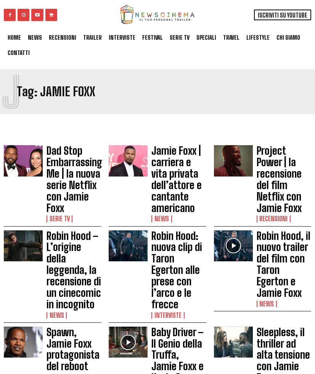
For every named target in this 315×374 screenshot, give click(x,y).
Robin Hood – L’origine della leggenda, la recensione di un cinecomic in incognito (67, 207)
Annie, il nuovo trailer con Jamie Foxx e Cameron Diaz (283, 297)
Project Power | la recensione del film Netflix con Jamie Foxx (281, 158)
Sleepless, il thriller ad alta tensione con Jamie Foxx (282, 255)
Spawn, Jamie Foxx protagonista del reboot (70, 255)
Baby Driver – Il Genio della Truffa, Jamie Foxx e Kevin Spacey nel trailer (177, 256)
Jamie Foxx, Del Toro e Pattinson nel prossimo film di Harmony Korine (178, 299)
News (160, 177)
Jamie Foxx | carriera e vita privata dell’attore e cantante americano (177, 158)
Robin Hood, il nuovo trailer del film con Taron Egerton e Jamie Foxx (281, 201)
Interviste (165, 219)
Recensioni (271, 177)
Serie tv (57, 177)
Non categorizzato (70, 312)
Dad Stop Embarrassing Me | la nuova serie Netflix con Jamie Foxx (73, 158)
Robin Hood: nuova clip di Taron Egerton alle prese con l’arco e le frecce (177, 201)
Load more (157, 341)
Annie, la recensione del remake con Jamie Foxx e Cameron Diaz (74, 297)
